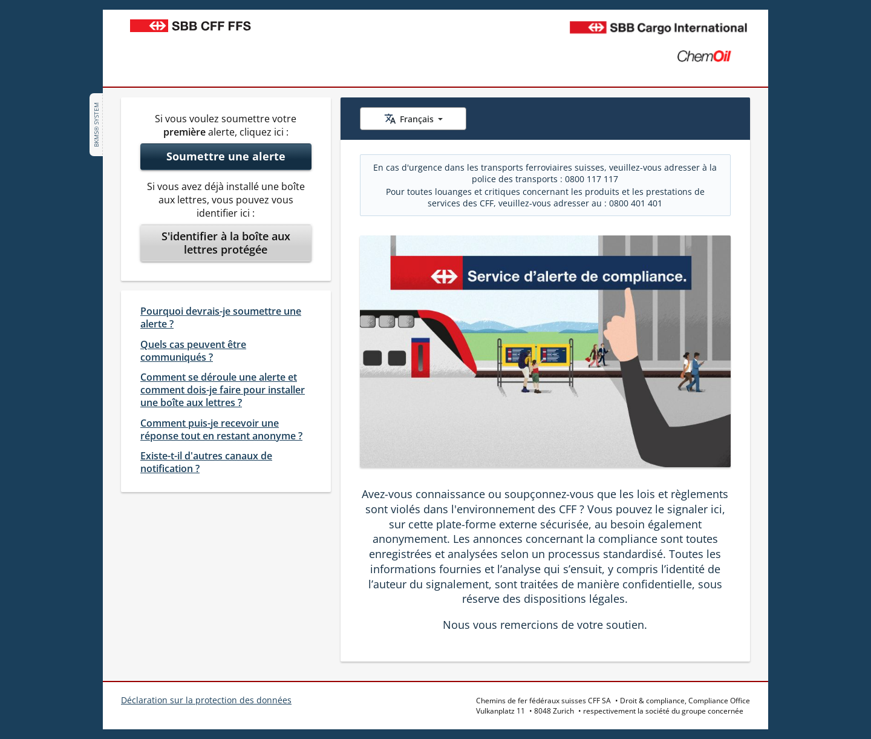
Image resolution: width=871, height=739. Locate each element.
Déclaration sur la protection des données (206, 700)
